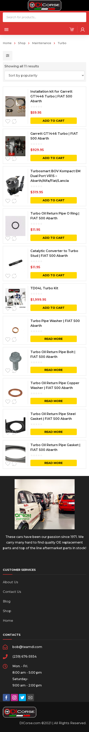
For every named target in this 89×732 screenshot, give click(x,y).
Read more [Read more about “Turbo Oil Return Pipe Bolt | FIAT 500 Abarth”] (53, 370)
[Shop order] (44, 75)
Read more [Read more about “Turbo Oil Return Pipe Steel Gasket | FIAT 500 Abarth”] (53, 432)
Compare (14, 121)
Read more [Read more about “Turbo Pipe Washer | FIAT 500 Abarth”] (53, 339)
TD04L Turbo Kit (44, 288)
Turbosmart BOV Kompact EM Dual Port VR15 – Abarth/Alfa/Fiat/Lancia (55, 176)
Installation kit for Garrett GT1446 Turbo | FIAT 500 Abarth (51, 96)
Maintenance (41, 43)
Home (7, 43)
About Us (10, 582)
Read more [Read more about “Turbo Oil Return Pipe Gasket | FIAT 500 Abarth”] (53, 463)
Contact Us (12, 592)
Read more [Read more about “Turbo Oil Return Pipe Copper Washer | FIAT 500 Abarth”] (53, 401)
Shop (22, 43)
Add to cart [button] (54, 121)
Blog (6, 601)
